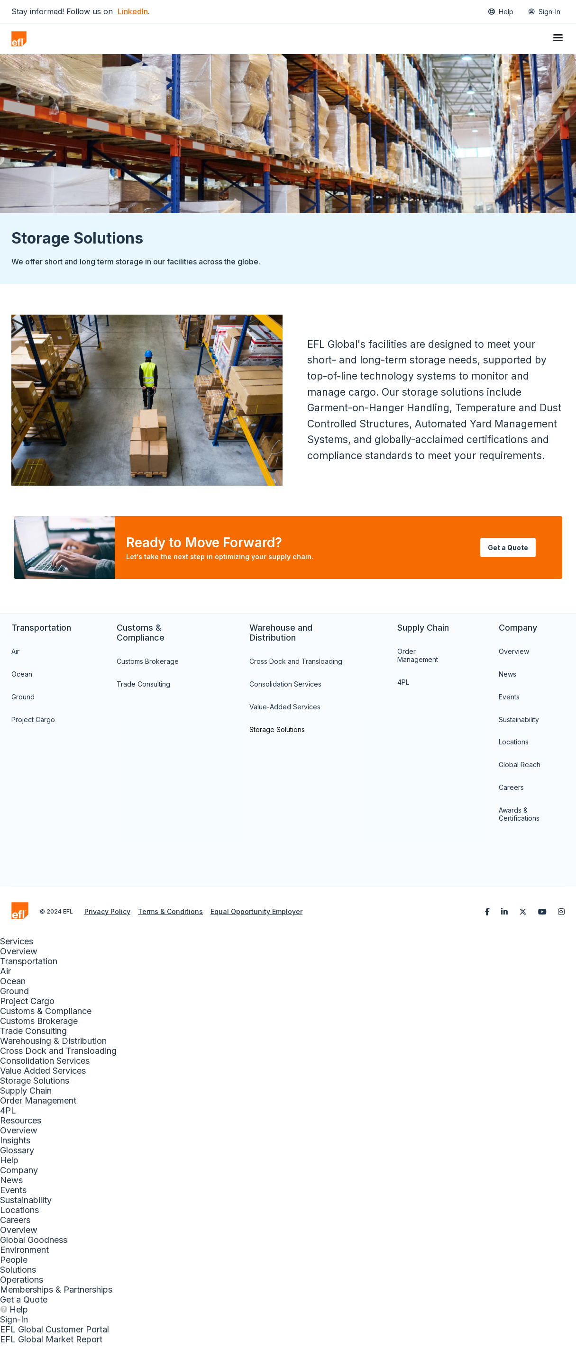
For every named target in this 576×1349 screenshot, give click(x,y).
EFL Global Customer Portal (54, 1334)
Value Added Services (43, 1075)
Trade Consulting (143, 689)
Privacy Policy (107, 916)
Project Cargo (33, 724)
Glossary (17, 1155)
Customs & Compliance (45, 1016)
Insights (15, 1145)
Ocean (21, 679)
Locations (514, 746)
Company (19, 1175)
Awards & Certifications (519, 819)
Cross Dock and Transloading (295, 666)
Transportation (28, 966)
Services (16, 946)
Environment (24, 1254)
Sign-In (549, 12)
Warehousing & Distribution (53, 1045)
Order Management (417, 660)
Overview (514, 656)
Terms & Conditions (170, 916)
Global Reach (519, 769)
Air (15, 656)
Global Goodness (33, 1244)
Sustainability (519, 724)
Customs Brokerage (148, 666)
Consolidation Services (285, 689)
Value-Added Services (284, 711)
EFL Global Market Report (51, 1344)
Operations (21, 1284)
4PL (403, 687)
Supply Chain (26, 1095)
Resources (20, 1125)
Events (509, 701)
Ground (23, 701)
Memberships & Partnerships (56, 1294)
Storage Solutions (277, 734)
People (13, 1264)
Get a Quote (23, 1304)
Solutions (18, 1274)
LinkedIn (133, 11)
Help (506, 12)
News (507, 679)
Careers (511, 792)
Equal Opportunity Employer (256, 916)
